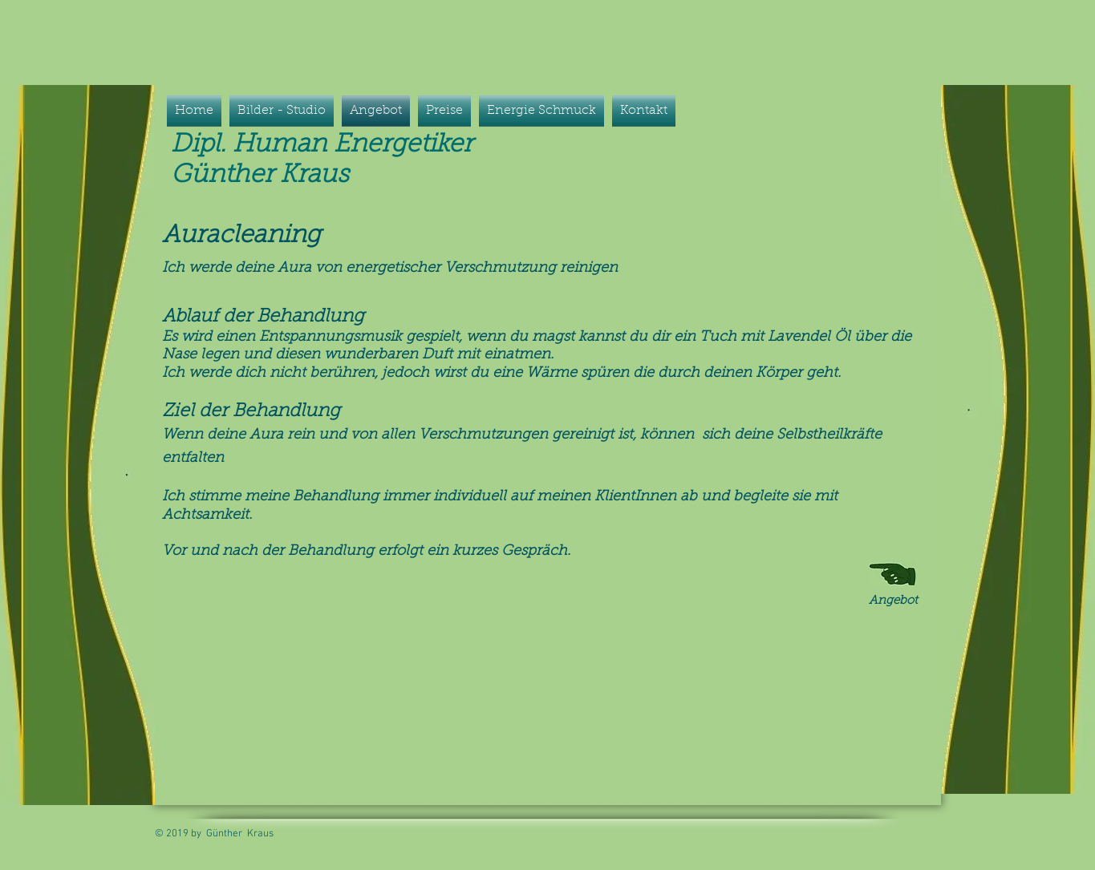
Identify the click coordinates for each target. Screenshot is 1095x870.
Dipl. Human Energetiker (325, 145)
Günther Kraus (260, 175)
